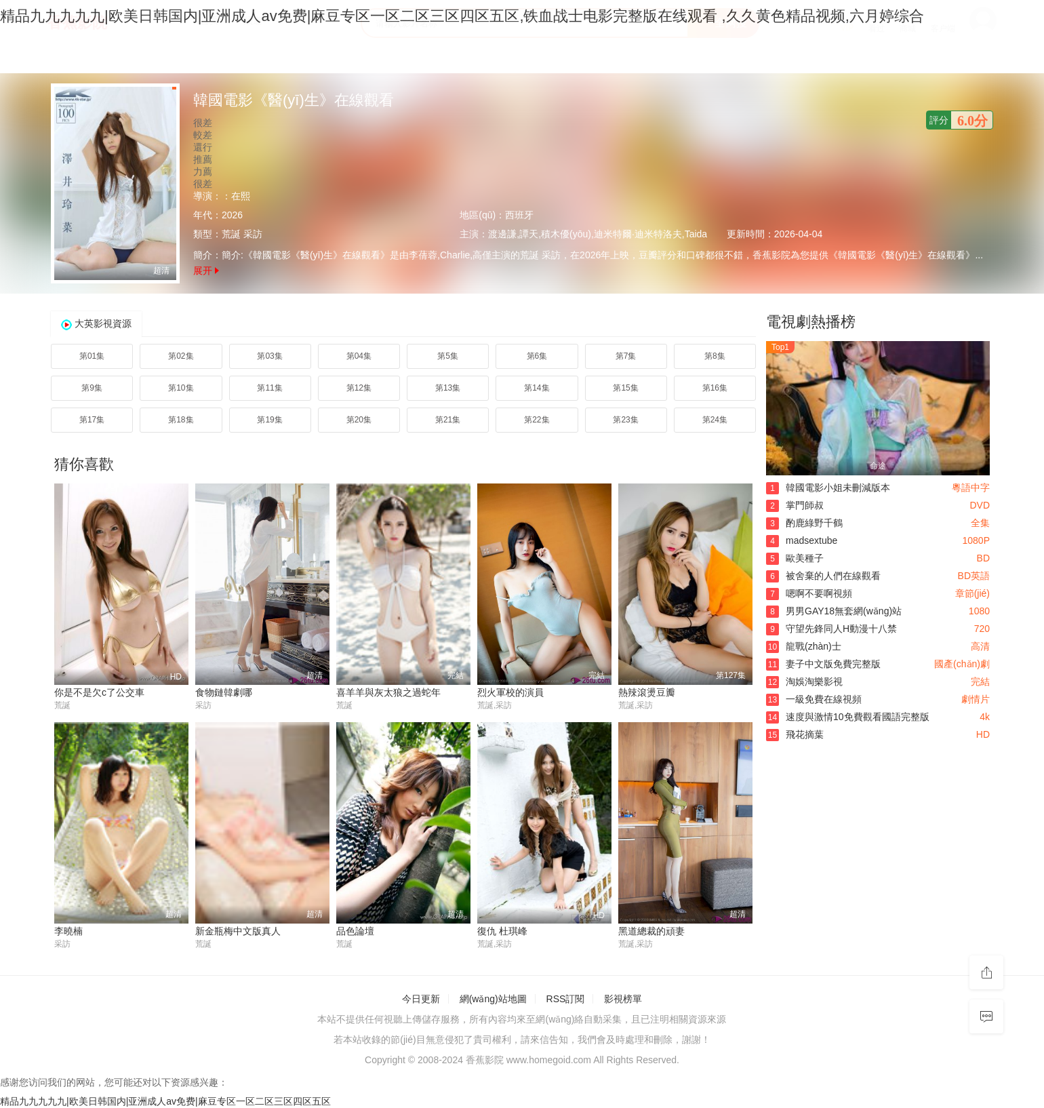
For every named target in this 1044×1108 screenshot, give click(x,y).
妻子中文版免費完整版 (823, 663)
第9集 (91, 388)
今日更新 (421, 998)
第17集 (91, 419)
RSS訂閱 (565, 998)
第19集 (269, 419)
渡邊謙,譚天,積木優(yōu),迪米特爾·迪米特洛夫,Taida (597, 234)
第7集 (626, 356)
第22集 (536, 419)
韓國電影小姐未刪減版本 (828, 487)
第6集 (537, 356)
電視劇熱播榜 (811, 321)
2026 (232, 215)
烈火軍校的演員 (510, 692)
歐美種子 (795, 558)
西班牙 (519, 215)
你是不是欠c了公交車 (99, 692)
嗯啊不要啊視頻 (809, 593)
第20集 (359, 419)
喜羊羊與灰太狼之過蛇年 (388, 692)
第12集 (359, 388)
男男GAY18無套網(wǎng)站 (834, 611)
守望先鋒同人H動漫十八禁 (831, 628)
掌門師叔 (795, 505)
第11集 (269, 388)
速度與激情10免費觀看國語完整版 (847, 716)
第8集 (714, 356)
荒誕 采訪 (242, 234)
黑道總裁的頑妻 (651, 931)
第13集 (447, 388)
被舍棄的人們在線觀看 (823, 575)
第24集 (714, 419)
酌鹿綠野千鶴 (804, 522)
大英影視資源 (103, 323)
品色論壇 (355, 931)
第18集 (180, 419)
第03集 (269, 356)
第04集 (359, 356)
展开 (206, 270)
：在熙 (236, 196)
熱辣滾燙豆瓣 (646, 692)
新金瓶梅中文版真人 (238, 931)
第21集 (447, 419)
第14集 (536, 388)
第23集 (625, 419)
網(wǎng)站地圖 (493, 998)
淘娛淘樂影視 (804, 681)
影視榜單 (623, 998)
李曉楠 (68, 931)
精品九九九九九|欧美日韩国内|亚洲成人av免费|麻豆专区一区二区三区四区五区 (165, 1101)
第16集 (714, 388)
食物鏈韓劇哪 (223, 692)
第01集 (91, 356)
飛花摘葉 (795, 734)
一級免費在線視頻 (814, 699)
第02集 (180, 356)
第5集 (447, 356)
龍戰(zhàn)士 (803, 646)
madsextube (801, 540)
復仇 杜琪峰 (502, 931)
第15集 (625, 388)
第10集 (180, 388)
